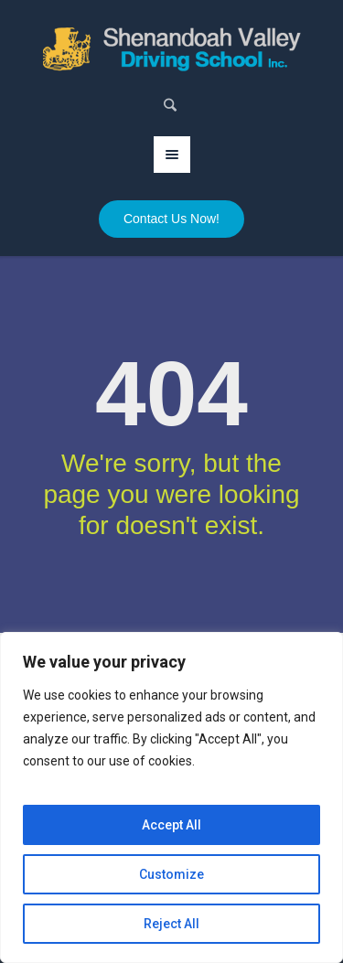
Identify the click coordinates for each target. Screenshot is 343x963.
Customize (171, 874)
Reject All (171, 923)
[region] (171, 797)
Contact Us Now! (171, 218)
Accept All (171, 825)
